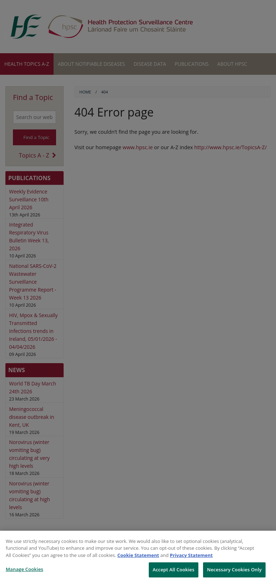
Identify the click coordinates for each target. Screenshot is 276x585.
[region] (138, 558)
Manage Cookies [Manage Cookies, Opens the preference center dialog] (24, 569)
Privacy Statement (191, 555)
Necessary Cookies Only (234, 569)
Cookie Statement (138, 555)
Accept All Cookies (173, 569)
